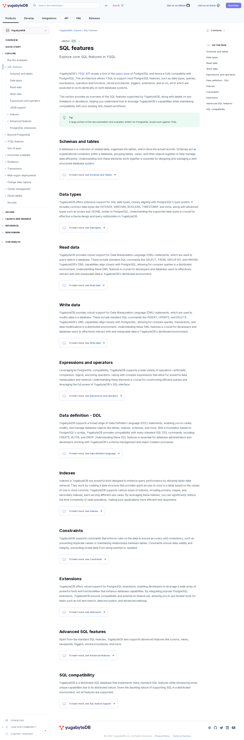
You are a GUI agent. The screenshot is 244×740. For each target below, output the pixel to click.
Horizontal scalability (18, 155)
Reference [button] (12, 225)
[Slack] (209, 727)
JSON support (18, 107)
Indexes (14, 114)
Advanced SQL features (219, 103)
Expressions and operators (25, 100)
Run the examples (17, 60)
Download (14, 720)
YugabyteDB (65, 30)
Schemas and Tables (101, 174)
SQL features (14, 66)
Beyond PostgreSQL (18, 134)
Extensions (95, 612)
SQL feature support (100, 703)
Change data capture (19, 182)
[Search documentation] (66, 5)
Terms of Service (182, 736)
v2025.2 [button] (72, 40)
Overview (11, 40)
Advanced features (21, 121)
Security (12, 202)
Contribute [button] (213, 30)
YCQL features (15, 141)
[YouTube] (234, 727)
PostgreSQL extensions (23, 127)
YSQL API (84, 73)
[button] (233, 5)
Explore (10, 53)
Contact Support (19, 734)
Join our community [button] (20, 727)
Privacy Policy (162, 736)
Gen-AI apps (14, 148)
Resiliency (13, 161)
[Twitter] (221, 727)
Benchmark (12, 232)
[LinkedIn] (227, 727)
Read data (16, 87)
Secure (9, 212)
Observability (14, 195)
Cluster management (18, 188)
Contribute (13, 242)
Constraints (96, 559)
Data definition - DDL (217, 80)
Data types (16, 80)
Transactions (14, 168)
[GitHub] (215, 727)
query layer (123, 73)
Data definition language (103, 453)
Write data (16, 94)
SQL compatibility (215, 109)
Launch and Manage (18, 219)
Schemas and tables (21, 73)
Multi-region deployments (21, 175)
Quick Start (13, 47)
